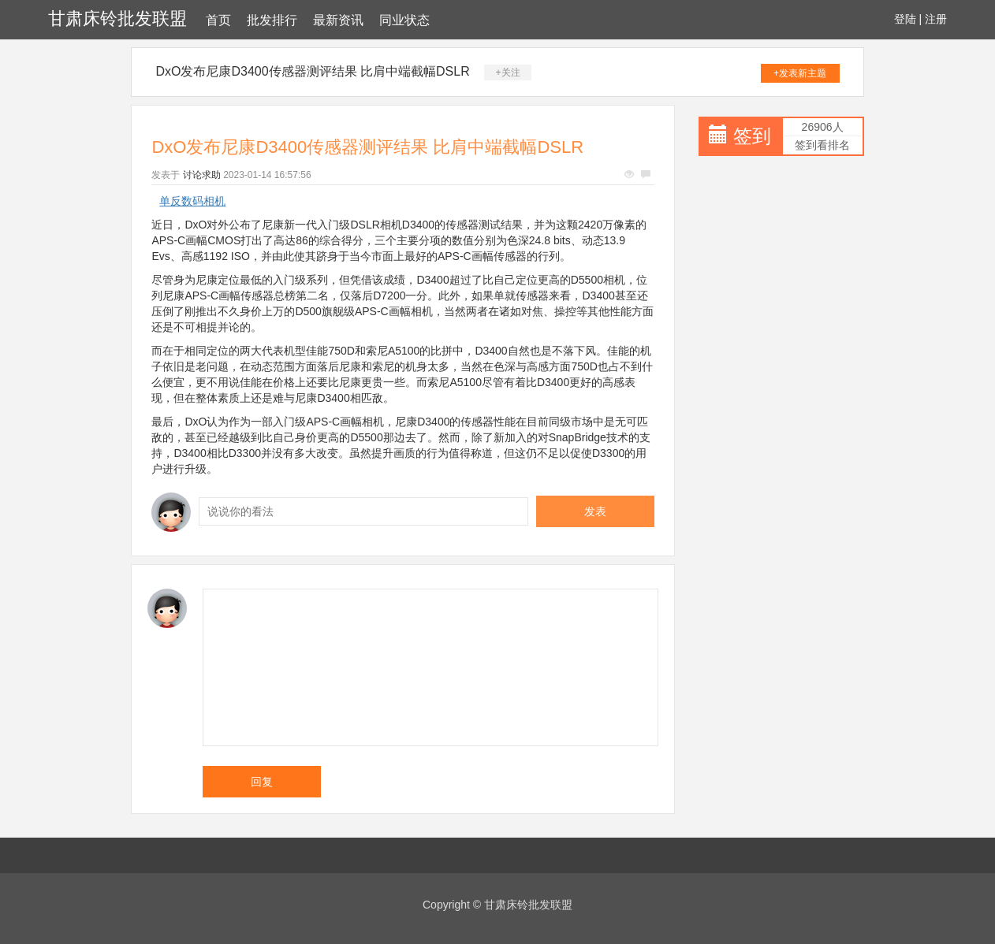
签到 (752, 136)
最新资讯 (338, 20)
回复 (262, 781)
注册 (936, 19)
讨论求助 (202, 174)
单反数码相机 (192, 201)
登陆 (905, 19)
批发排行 (272, 20)
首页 (218, 20)
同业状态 (404, 20)
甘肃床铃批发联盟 (117, 18)
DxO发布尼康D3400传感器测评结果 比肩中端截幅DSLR (312, 71)
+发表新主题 (799, 73)
